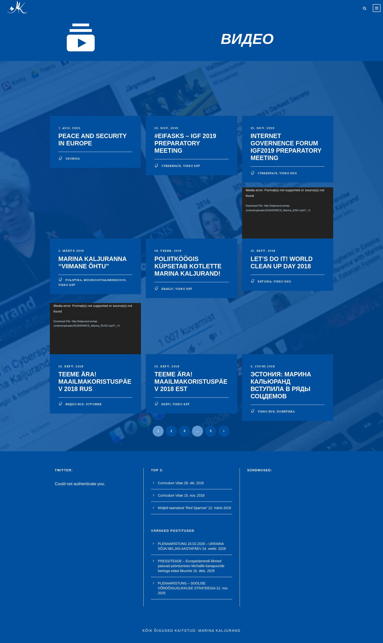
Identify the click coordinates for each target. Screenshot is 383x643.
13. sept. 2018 (263, 250)
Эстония (94, 404)
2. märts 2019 (71, 250)
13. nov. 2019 (166, 128)
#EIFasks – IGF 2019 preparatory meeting (185, 143)
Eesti (166, 404)
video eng (288, 173)
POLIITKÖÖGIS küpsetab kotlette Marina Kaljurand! (188, 266)
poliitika (73, 280)
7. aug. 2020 (69, 128)
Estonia (265, 281)
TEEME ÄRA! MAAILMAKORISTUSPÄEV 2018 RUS (94, 381)
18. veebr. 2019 (168, 250)
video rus (266, 411)
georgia (72, 158)
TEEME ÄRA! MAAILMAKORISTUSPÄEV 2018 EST (190, 381)
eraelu (167, 289)
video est (191, 166)
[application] (287, 213)
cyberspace (171, 166)
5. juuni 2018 (263, 366)
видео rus (74, 404)
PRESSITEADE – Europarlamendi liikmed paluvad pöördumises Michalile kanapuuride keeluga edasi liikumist (191, 566)
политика (286, 411)
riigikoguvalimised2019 (105, 280)
